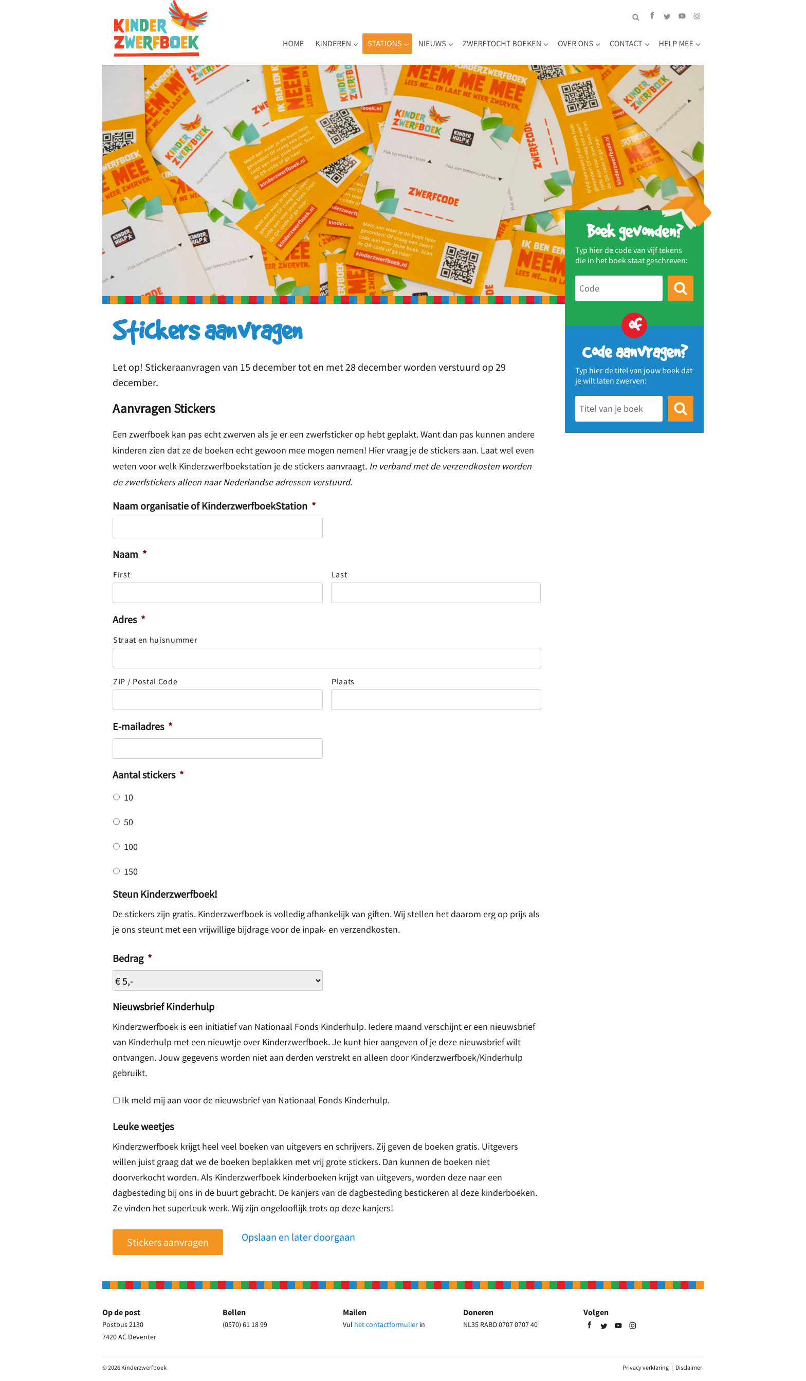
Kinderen (333, 44)
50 (128, 822)
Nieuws (432, 44)
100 (131, 846)
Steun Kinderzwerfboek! (165, 893)
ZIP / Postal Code (145, 681)
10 (128, 797)
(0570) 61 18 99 (245, 1324)
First (121, 574)
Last (339, 574)
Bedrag (132, 958)
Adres (129, 619)
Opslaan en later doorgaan (298, 1236)
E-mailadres (142, 726)
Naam (129, 554)
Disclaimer (688, 1367)
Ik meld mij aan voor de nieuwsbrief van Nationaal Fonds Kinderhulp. (256, 1100)
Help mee (676, 44)
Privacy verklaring (645, 1367)
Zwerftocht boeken (502, 44)
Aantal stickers (148, 774)
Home (293, 44)
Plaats (343, 681)
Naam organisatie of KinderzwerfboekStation (214, 505)
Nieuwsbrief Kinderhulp (163, 1006)
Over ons (575, 44)
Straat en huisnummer (155, 639)
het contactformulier (386, 1324)
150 (131, 871)
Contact (626, 44)
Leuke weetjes (143, 1126)
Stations (384, 44)
